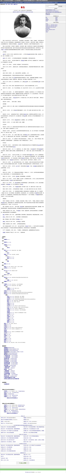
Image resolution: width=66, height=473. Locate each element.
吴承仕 (8, 303)
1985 (13, 316)
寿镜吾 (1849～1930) (27, 458)
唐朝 (37, 2)
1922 (11, 257)
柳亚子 (8, 322)
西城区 (14, 373)
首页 (1, 0)
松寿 (20, 221)
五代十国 (34, 2)
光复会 (47, 31)
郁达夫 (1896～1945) (27, 441)
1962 (9, 266)
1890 (10, 307)
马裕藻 (5, 284)
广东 (8, 2)
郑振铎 (17, 186)
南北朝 (40, 2)
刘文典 (8, 305)
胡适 (5, 266)
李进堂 (5, 395)
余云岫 (5, 332)
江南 (15, 77)
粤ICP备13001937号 (28, 472)
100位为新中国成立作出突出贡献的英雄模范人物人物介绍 (23, 425)
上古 (53, 2)
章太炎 (15, 97)
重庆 (37, 0)
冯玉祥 (47, 18)
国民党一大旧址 (7, 374)
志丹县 (23, 405)
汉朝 (44, 2)
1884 (11, 303)
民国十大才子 (48, 13)
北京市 (12, 373)
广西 (10, 2)
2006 (12, 318)
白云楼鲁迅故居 (7, 357)
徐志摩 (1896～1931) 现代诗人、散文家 (8, 441)
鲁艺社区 (6, 354)
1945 (10, 284)
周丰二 (8, 258)
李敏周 (5, 396)
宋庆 (3, 184)
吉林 (17, 0)
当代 (24, 2)
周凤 (19, 210)
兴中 (16, 110)
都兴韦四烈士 (48, 28)
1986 (13, 319)
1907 (12, 280)
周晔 (8, 261)
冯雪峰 (35, 166)
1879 (11, 297)
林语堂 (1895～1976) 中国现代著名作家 (8, 450)
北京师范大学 (6, 384)
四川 (39, 0)
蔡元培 (25, 114)
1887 (8, 292)
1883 (11, 304)
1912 (10, 318)
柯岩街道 (16, 350)
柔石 (17, 176)
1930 (10, 281)
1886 (10, 301)
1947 (13, 308)
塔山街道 (21, 351)
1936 (10, 277)
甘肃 (17, 2)
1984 (10, 254)
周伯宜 (22, 60)
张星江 (5, 411)
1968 (10, 270)
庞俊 (8, 315)
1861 (8, 242)
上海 (24, 0)
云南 (42, 0)
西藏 (44, 0)
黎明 (38, 194)
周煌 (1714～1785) (7, 423)
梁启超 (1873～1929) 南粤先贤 (6, 447)
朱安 (5, 274)
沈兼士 (8, 308)
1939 (10, 292)
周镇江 (6, 421)
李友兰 (5, 392)
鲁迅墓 (5, 369)
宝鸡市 (15, 395)
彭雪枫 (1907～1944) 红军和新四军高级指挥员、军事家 (34, 430)
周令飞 (8, 247)
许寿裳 (8, 304)
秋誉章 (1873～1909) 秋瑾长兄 (29, 460)
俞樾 (8, 280)
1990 (13, 289)
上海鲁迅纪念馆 (7, 366)
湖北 (5, 2)
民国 (26, 2)
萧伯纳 (9, 184)
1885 (8, 250)
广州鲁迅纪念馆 (7, 355)
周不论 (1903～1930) (8, 417)
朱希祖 (8, 297)
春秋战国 (47, 2)
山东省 (11, 358)
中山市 (15, 396)
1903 (8, 405)
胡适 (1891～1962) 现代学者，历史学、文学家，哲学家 (34, 439)
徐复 (8, 318)
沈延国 (8, 316)
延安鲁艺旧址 (6, 376)
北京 (5, 0)
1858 (7, 263)
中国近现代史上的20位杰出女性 (51, 27)
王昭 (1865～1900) (4, 458)
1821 (10, 280)
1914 (11, 316)
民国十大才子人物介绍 (23, 434)
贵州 (40, 0)
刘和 (33, 149)
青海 (18, 2)
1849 (8, 281)
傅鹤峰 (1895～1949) (27, 449)
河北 (8, 0)
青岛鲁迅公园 (6, 358)
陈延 (31, 154)
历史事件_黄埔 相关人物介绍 (50, 29)
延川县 (17, 410)
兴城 (29, 54)
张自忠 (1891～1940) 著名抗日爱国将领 (8, 426)
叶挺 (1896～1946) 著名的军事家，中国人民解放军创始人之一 (34, 426)
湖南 (6, 2)
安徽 (28, 0)
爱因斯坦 (47, 19)
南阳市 (15, 411)
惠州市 (21, 391)
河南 (3, 2)
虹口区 (14, 366)
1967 (10, 250)
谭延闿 (56, 17)
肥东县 (24, 409)
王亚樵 (5, 409)
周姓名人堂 (23, 416)
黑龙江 (20, 0)
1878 (8, 284)
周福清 (5, 239)
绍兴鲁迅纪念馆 (7, 362)
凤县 (17, 395)
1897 (11, 288)
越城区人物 (15, 4)
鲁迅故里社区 (6, 351)
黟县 (23, 406)
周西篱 (27, 419)
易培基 (8, 312)
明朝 (29, 2)
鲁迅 (8, 300)
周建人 (18, 219)
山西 (10, 0)
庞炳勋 (56, 19)
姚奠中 (8, 320)
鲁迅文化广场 (6, 359)
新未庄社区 (6, 350)
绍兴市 (12, 4)
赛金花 (5, 406)
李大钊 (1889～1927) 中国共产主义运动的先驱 (9, 430)
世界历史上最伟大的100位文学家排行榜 (11, 378)
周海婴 (27, 166)
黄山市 (21, 406)
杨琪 (5, 410)
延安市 (11, 347)
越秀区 (17, 355)
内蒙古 (12, 0)
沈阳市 (15, 392)
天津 (6, 0)
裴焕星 (5, 393)
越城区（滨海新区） (17, 351)
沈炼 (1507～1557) (27, 454)
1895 (10, 315)
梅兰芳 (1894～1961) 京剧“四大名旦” (8, 439)
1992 (13, 258)
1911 (10, 391)
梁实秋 (11, 159)
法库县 (17, 392)
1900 (11, 289)
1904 (8, 239)
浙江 (27, 0)
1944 (13, 297)
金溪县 (3, 202)
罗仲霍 (5, 391)
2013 (13, 320)
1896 (10, 242)
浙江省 (9, 4)
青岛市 (13, 358)
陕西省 (9, 347)
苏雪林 (8, 288)
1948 (13, 304)
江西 (32, 0)
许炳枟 (8, 273)
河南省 (13, 411)
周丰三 (8, 257)
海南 (11, 2)
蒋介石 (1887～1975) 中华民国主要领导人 (31, 436)
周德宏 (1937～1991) (30, 421)
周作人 (26, 134)
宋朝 (32, 2)
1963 (12, 307)
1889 (11, 305)
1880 (11, 312)
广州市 (14, 355)
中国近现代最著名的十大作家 (9, 377)
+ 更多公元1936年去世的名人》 (12, 413)
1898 (8, 270)
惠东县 (23, 391)
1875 (8, 406)
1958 (13, 305)
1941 (13, 257)
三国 (43, 2)
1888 (8, 254)
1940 (10, 395)
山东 (33, 0)
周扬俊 (28, 417)
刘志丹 (5, 405)
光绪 (3, 54)
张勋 (16, 119)
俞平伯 (8, 289)
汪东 (8, 307)
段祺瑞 (40, 149)
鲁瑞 (3, 214)
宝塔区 (13, 347)
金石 (25, 115)
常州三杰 (47, 30)
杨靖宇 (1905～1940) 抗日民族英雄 (7, 432)
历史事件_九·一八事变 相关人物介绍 (51, 24)
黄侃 (8, 301)
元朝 (31, 2)
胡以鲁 (8, 311)
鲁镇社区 (6, 353)
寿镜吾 (5, 281)
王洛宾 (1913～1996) (27, 447)
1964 (12, 315)
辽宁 (16, 0)
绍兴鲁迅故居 (6, 361)
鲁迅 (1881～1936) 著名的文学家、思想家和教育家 (10, 428)
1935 (12, 301)
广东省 (12, 355)
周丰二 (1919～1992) (5, 460)
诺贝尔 (23, 158)
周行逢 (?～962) (30, 423)
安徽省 (19, 406)
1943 (9, 263)
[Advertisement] (56, 43)
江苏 (25, 0)
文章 (3, 158)
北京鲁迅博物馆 (7, 373)
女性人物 (55, 2)
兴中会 (47, 23)
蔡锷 (46, 17)
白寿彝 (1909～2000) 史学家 (6, 449)
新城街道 (6, 347)
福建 (30, 0)
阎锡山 (56, 18)
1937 (13, 312)
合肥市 (22, 409)
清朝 (27, 2)
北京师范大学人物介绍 (23, 443)
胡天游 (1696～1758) (27, 456)
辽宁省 (13, 392)
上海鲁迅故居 (6, 370)
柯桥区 (14, 350)
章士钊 (38, 145)
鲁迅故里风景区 (7, 363)
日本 (5, 49)
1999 (13, 288)
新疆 (22, 2)
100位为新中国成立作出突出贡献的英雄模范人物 (53, 12)
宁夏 (20, 2)
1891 (7, 266)
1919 (11, 258)
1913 (11, 319)
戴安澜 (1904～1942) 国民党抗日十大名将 (31, 428)
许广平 (40, 158)
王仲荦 (8, 319)
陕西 (15, 2)
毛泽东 (19, 43)
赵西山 (5, 407)
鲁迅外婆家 (6, 365)
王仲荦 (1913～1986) (27, 450)
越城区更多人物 (22, 452)
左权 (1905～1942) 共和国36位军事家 (30, 432)
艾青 (11, 180)
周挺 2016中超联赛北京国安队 (9, 419)
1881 (10, 300)
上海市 (12, 366)
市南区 (16, 358)
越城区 (16, 359)
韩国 (3, 49)
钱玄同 (5, 292)
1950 (10, 392)
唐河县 (17, 411)
